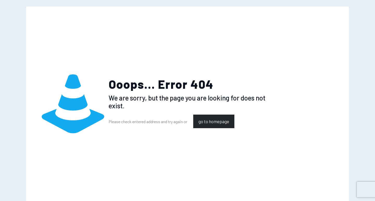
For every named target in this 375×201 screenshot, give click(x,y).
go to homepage (213, 121)
